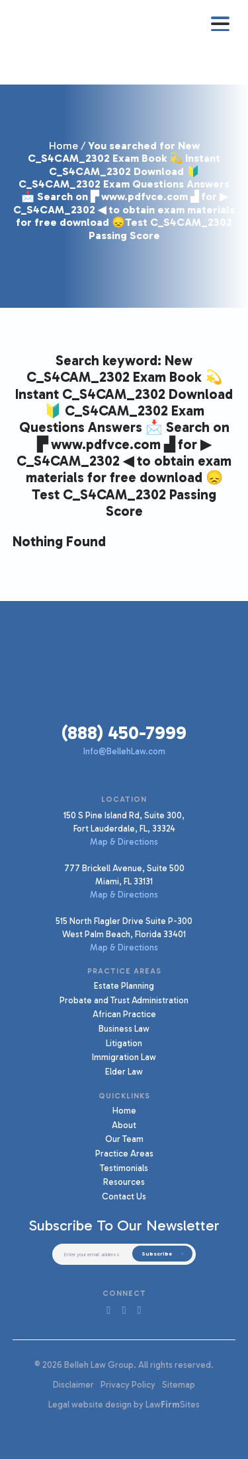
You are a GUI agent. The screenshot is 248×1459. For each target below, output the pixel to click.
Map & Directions (124, 841)
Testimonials (124, 1167)
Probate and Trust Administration (124, 1000)
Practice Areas (124, 1153)
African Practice (124, 1014)
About (124, 1125)
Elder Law (124, 1071)
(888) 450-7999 (124, 733)
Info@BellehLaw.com (124, 751)
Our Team (124, 1138)
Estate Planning (124, 985)
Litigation (124, 1043)
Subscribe (157, 1253)
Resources (124, 1181)
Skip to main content (0, 0)
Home (63, 145)
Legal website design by (96, 1404)
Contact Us (124, 1196)
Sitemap (178, 1384)
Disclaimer (73, 1384)
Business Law (124, 1028)
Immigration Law (124, 1056)
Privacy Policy (128, 1384)
